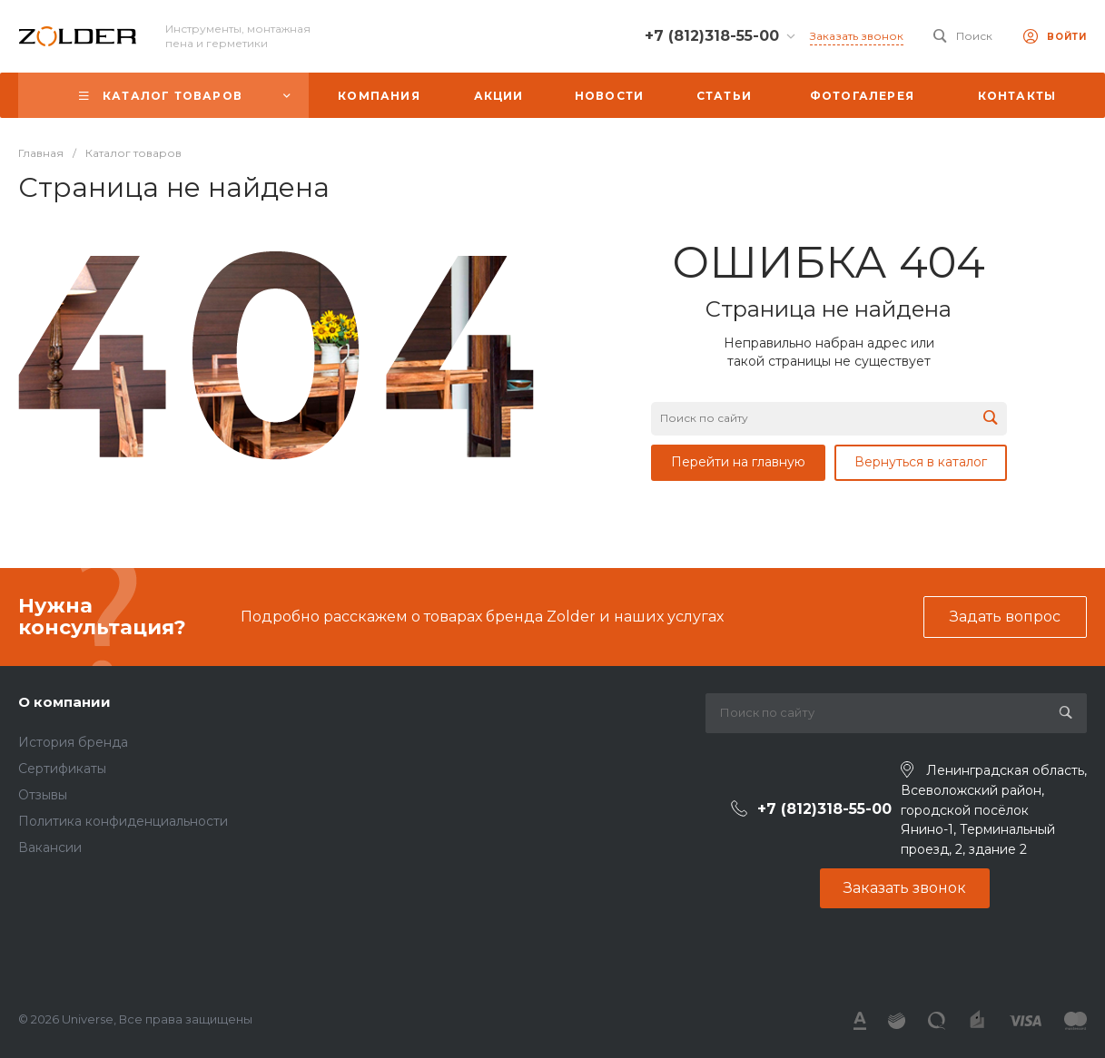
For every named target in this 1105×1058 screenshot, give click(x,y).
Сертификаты (62, 768)
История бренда (73, 742)
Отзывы (42, 795)
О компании (64, 701)
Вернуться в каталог (920, 462)
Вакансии (50, 847)
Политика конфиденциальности (123, 821)
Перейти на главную (738, 462)
